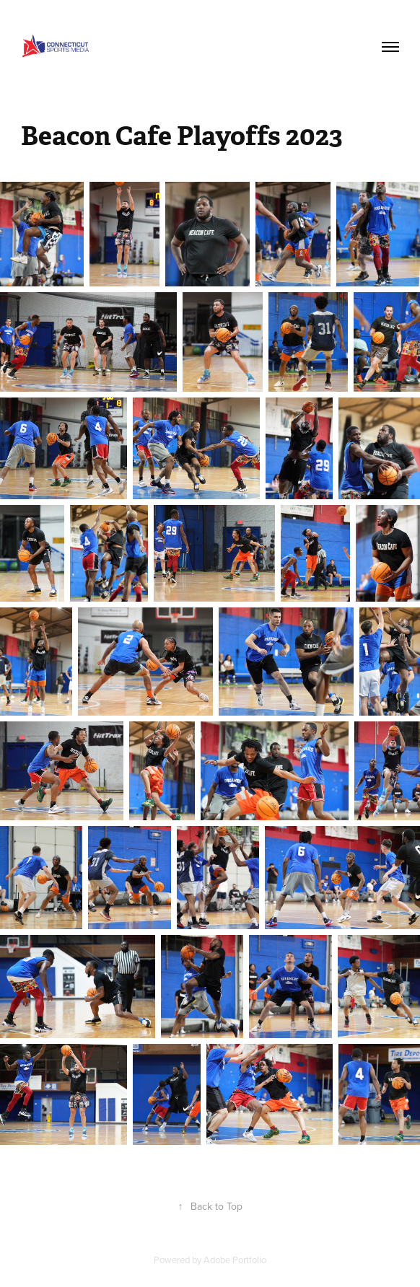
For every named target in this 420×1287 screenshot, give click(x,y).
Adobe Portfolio (235, 1259)
